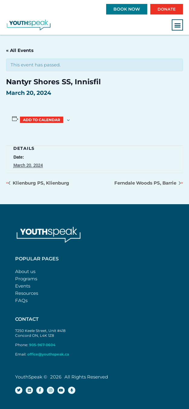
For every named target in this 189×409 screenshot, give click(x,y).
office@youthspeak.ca (48, 354)
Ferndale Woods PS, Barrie (146, 183)
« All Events (20, 50)
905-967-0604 (42, 345)
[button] (177, 25)
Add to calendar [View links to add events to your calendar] (41, 120)
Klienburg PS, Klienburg (40, 183)
